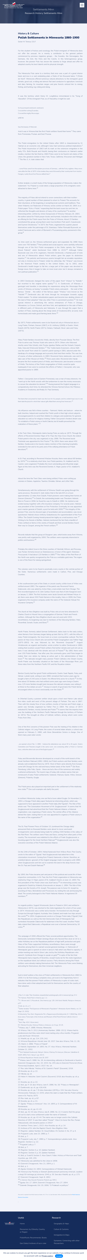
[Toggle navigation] (82, 5)
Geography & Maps (61, 1223)
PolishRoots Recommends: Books (33, 1237)
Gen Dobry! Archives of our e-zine (33, 1243)
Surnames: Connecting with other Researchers (67, 1242)
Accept (59, 1256)
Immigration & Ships (61, 1235)
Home (22, 1223)
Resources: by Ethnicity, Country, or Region (32, 1230)
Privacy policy (47, 1256)
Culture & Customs (61, 1229)
